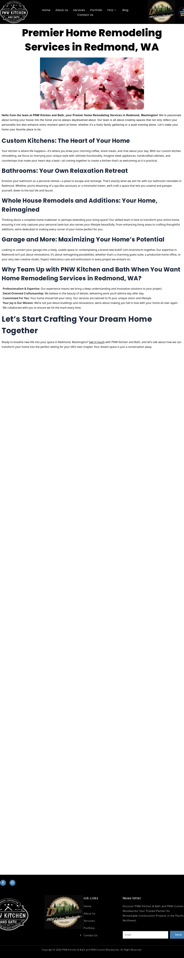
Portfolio (96, 10)
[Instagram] (12, 883)
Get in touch (97, 342)
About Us (61, 10)
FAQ (111, 10)
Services (79, 10)
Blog (125, 10)
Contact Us (85, 15)
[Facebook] (3, 883)
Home (46, 10)
